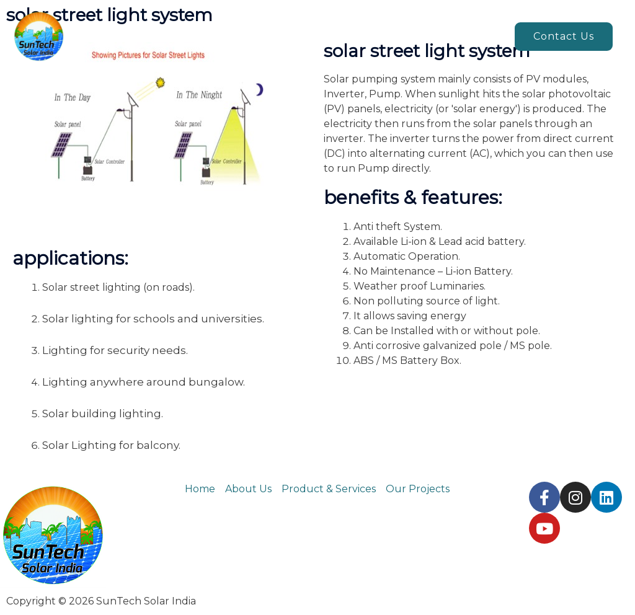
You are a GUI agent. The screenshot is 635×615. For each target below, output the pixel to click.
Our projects (463, 36)
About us (258, 36)
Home (200, 36)
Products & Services (350, 36)
